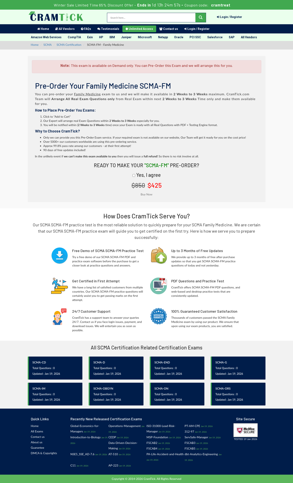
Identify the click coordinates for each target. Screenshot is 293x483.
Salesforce (215, 37)
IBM (112, 37)
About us (37, 442)
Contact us (168, 29)
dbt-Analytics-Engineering (201, 454)
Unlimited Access (139, 29)
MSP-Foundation (157, 437)
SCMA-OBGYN (103, 388)
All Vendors (65, 29)
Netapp (163, 37)
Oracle (178, 37)
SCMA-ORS (223, 388)
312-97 (189, 431)
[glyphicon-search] (200, 17)
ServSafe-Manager (196, 437)
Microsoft (145, 37)
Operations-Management (124, 426)
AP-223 (113, 465)
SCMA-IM (39, 388)
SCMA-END (162, 362)
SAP (232, 37)
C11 (73, 465)
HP (101, 37)
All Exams (37, 431)
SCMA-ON (162, 388)
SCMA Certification (69, 44)
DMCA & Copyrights (44, 453)
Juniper (126, 37)
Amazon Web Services (46, 37)
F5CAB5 (190, 448)
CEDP (112, 437)
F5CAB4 (152, 448)
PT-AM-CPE (192, 426)
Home (43, 29)
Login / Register (229, 17)
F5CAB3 (190, 443)
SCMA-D (99, 362)
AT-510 (113, 454)
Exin (90, 37)
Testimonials (108, 29)
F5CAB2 (152, 443)
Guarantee (37, 447)
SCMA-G (221, 362)
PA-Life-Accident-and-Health (165, 454)
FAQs (86, 29)
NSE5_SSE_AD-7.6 (82, 454)
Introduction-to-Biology (85, 437)
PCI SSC (195, 37)
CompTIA (74, 37)
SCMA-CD (39, 362)
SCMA (47, 44)
